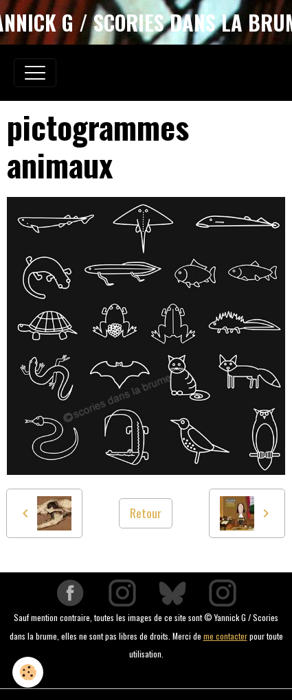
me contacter (225, 636)
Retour (145, 513)
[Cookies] (27, 672)
